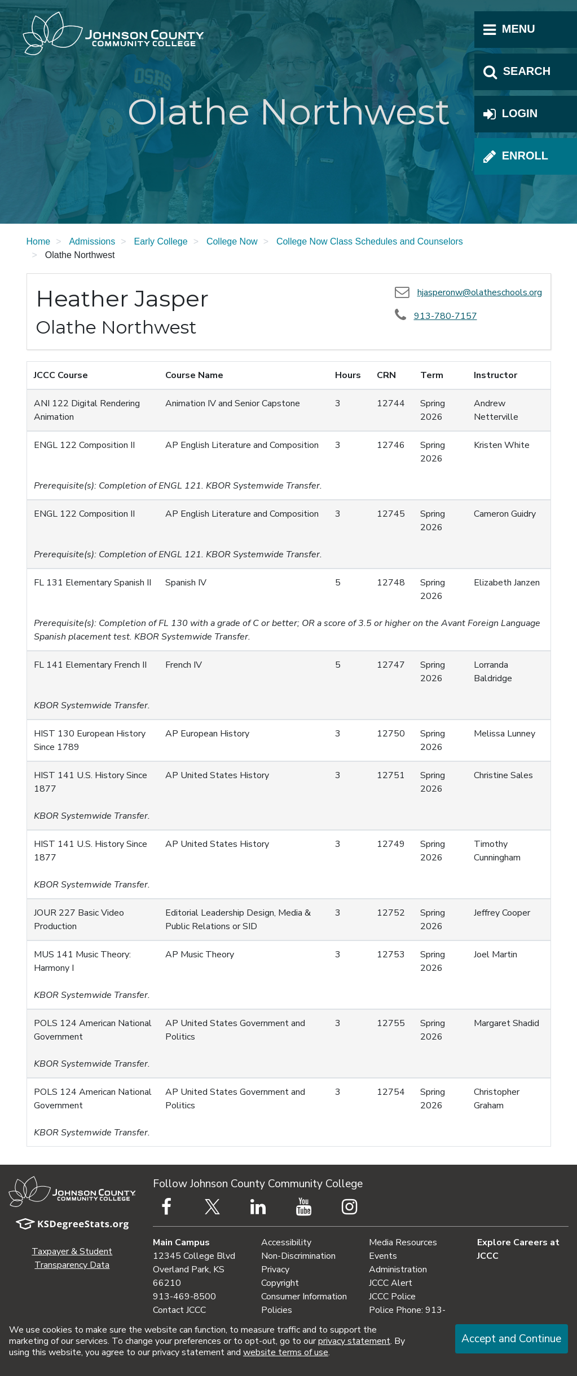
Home (39, 241)
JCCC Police (392, 1296)
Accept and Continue (511, 1338)
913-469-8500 (184, 1296)
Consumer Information (304, 1296)
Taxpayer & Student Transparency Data (72, 1258)
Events (383, 1256)
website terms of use (285, 1352)
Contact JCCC (179, 1310)
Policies (276, 1310)
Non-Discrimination (298, 1256)
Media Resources (403, 1242)
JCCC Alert (390, 1283)
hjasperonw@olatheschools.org (479, 292)
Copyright (280, 1283)
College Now (232, 241)
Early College (161, 241)
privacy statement (354, 1341)
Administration (398, 1269)
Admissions (92, 241)
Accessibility (286, 1242)
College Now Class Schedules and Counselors (369, 241)
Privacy (275, 1269)
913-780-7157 (445, 316)
